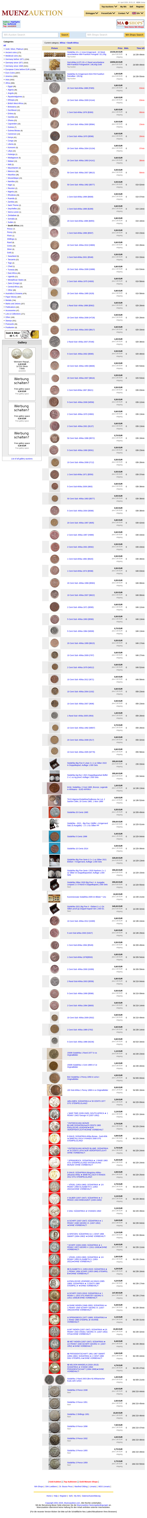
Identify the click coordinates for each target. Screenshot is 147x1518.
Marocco (11, 171)
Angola (11, 93)
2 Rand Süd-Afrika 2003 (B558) (80, 981)
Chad (10, 266)
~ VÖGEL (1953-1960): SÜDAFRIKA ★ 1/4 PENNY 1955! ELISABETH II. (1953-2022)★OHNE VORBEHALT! (85, 1259)
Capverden (12, 124)
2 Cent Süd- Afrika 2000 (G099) (80, 969)
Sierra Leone (13, 212)
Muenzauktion (83, 1505)
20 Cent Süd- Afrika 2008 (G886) (81, 269)
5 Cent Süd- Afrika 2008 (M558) (80, 402)
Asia (7, 79)
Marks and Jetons (13, 304)
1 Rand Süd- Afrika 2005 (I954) (80, 716)
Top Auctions (109, 6)
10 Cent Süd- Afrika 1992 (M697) (81, 728)
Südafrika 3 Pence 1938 (77, 1390)
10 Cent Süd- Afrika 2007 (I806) (80, 704)
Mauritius (11, 175)
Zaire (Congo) (13, 283)
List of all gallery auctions (21, 459)
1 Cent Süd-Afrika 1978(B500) (80, 957)
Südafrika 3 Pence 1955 (77, 1450)
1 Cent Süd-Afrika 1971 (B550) (80, 474)
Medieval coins (11, 56)
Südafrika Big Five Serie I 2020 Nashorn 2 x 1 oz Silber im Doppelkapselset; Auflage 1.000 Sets (86, 872)
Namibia (11, 181)
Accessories (10, 310)
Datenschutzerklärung (91, 1496)
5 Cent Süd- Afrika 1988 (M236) (80, 1042)
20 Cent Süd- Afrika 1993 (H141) (81, 160)
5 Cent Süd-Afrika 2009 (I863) (80, 486)
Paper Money (11, 297)
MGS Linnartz (104, 1486)
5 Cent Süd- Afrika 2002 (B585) (80, 354)
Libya (10, 151)
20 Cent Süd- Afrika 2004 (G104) (81, 148)
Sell (131, 7)
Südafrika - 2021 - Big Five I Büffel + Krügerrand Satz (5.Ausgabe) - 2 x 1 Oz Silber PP (87, 824)
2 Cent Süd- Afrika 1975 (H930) (80, 281)
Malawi (11, 161)
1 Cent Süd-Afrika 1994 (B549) (80, 945)
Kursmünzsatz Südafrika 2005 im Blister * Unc (86, 897)
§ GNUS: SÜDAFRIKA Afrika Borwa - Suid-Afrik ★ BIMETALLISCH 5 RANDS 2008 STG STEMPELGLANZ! (87, 1138)
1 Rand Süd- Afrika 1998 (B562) (80, 305)
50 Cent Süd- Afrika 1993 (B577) (81, 499)
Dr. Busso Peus (65, 1486)
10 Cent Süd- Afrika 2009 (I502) (80, 1018)
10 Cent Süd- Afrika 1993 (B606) (81, 366)
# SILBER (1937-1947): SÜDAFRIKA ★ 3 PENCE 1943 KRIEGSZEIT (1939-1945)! (84, 1199)
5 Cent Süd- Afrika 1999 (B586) (80, 993)
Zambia (11, 202)
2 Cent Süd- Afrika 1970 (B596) (80, 136)
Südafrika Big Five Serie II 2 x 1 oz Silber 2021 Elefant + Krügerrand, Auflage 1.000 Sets (87, 860)
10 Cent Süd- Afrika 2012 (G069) (81, 921)
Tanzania (11, 259)
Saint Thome (13, 205)
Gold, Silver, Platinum (14, 49)
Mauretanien (13, 168)
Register (140, 7)
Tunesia (11, 270)
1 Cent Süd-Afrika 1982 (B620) (80, 559)
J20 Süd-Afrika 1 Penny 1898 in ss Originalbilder (87, 1090)
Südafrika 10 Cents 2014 (77, 848)
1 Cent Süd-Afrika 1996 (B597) (80, 233)
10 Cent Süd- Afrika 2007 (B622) (81, 595)
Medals (8, 300)
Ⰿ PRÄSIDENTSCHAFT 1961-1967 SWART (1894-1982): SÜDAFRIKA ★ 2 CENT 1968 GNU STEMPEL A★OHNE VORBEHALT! (86, 1356)
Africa (7, 83)
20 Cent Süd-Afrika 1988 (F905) (80, 88)
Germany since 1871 (14, 63)
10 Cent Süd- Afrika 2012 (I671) (80, 679)
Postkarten (10, 327)
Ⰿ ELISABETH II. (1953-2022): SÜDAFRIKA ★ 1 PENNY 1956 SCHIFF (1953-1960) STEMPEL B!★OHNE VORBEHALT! (87, 1271)
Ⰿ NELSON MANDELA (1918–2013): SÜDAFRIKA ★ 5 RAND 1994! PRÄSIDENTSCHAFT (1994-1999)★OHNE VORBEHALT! (85, 1368)
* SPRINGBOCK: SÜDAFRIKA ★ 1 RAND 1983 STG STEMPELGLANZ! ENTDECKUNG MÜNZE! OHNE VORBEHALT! (87, 1162)
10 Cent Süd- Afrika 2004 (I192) (80, 691)
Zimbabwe (12, 215)
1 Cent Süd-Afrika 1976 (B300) (80, 112)
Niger (10, 185)
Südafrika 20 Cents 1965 (77, 812)
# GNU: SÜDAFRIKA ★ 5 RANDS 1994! (84, 1211)
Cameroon (12, 134)
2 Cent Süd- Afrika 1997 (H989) (80, 535)
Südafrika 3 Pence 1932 (77, 1438)
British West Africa (15, 103)
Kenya (10, 137)
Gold (9, 252)
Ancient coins (11, 52)
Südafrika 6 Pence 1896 (77, 1426)
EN (137, 13)
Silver (9, 249)
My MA (123, 7)
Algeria (11, 90)
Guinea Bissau (14, 130)
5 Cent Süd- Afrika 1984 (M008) (80, 631)
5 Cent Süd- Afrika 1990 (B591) (80, 450)
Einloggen (92, 13)
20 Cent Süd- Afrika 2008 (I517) (80, 740)
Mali (9, 164)
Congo (10, 141)
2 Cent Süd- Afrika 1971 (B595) (80, 607)
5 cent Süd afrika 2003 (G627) (80, 933)
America (8, 76)
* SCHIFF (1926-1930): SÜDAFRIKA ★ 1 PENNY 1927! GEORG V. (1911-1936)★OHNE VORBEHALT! (87, 1247)
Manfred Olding (80, 1486)
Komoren (11, 147)
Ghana (10, 120)
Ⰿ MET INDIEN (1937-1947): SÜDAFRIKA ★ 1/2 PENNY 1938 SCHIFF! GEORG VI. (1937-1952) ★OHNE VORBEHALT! (86, 1344)
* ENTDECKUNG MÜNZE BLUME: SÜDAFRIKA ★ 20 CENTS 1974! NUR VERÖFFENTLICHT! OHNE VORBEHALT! (87, 1150)
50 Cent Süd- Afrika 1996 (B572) (81, 438)
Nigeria (11, 192)
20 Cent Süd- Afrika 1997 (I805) (80, 523)
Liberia (10, 144)
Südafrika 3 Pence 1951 (77, 1402)
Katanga (11, 154)
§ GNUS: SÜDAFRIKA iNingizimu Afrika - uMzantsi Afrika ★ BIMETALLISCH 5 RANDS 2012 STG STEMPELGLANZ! (86, 1174)
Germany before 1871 (14, 59)
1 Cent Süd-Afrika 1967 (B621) (80, 390)
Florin (9, 236)
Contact (123, 13)
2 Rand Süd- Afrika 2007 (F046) (80, 342)
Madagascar (13, 158)
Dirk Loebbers (51, 1486)
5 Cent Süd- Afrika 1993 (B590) (80, 619)
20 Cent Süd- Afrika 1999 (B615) (81, 643)
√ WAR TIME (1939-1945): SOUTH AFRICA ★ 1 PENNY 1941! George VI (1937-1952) (87, 1114)
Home (48, 1496)
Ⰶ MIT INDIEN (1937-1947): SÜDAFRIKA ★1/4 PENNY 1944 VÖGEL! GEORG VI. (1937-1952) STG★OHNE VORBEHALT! (87, 1331)
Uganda (11, 276)
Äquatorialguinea (15, 96)
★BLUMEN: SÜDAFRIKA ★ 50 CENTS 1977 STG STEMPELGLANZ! (86, 1102)
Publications (10, 307)
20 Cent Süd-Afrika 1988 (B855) (80, 221)
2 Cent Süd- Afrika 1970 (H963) (80, 414)
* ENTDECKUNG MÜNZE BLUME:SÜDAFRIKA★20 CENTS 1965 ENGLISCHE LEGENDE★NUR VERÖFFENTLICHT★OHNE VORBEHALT (85, 1126)
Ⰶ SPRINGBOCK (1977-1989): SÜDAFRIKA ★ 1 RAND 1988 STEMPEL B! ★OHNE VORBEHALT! (87, 1319)
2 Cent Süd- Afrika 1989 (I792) (80, 1030)
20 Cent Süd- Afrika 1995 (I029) (80, 293)
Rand (9, 242)
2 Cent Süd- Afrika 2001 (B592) (80, 547)
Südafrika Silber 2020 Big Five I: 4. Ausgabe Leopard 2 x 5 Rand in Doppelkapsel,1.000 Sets (87, 883)
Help (56, 1496)
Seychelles (12, 208)
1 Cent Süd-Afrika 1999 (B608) (80, 197)
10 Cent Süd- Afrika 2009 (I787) (80, 655)
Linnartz (93, 1486)
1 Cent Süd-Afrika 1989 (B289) (80, 209)
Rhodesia (12, 195)
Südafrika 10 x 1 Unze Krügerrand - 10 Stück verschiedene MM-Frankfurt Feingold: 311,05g (86, 53)
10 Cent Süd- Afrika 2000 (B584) (81, 124)
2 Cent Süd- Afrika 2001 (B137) (80, 426)
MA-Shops (38, 1486)
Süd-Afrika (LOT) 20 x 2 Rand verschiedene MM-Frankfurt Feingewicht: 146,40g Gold (85, 63)
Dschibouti (12, 110)
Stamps (8, 321)
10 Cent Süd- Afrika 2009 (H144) (81, 100)
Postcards (9, 324)
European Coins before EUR (17, 69)
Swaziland (12, 256)
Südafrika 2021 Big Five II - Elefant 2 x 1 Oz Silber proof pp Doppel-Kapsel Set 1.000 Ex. (86, 907)
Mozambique (13, 178)
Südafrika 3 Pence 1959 (77, 1463)
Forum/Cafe (108, 13)
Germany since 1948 (14, 66)
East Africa (12, 273)
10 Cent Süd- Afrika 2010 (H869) (81, 245)
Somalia (11, 219)
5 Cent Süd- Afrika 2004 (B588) (80, 511)
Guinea (11, 127)
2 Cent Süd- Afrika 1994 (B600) (80, 1005)
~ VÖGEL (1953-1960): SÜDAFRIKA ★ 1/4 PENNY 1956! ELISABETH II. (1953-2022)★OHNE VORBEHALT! (85, 1187)
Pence (9, 229)
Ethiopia (11, 100)
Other (10, 290)
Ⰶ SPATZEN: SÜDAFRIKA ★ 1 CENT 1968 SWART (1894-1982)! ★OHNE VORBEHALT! (86, 1235)
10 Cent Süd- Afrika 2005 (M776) (81, 752)
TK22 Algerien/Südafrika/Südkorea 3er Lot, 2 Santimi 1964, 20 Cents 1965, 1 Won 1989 (86, 800)
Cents (9, 246)
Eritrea (10, 113)
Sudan (10, 222)
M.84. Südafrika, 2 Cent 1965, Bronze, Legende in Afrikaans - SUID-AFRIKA (87, 788)
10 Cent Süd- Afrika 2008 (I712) (80, 462)
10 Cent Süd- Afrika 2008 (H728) (81, 318)
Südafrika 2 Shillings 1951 (78, 1414)
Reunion (11, 188)
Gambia (11, 117)
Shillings (10, 239)
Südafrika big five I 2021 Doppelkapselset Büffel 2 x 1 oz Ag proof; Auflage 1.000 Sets (87, 776)
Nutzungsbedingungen (98, 1505)
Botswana (12, 107)
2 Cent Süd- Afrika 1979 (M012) (80, 667)
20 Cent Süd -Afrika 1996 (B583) (81, 583)
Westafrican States (16, 280)
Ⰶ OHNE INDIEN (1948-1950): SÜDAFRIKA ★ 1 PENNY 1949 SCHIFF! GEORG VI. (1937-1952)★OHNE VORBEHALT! (87, 1307)
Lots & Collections (13, 314)
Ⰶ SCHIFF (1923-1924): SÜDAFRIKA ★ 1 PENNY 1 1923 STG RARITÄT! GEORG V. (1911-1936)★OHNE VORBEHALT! (85, 1295)
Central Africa (13, 287)
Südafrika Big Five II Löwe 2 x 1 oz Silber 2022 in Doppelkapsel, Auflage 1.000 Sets (87, 764)
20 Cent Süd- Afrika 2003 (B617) (81, 330)
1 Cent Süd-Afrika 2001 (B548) (80, 257)
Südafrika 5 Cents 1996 (77, 836)
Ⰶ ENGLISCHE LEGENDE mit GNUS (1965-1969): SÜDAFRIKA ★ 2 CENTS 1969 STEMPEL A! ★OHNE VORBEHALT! (86, 1283)
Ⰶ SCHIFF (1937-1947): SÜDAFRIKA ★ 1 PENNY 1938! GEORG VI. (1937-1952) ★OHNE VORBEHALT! (85, 1223)
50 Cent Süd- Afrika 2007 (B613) (81, 173)
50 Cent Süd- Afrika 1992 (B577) (81, 185)
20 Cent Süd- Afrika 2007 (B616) (81, 378)
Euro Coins (10, 73)
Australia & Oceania (13, 293)
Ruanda (11, 198)
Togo (10, 263)
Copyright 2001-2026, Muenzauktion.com (62, 1503)
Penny (9, 232)
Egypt (10, 86)
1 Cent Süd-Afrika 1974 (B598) (80, 571)
